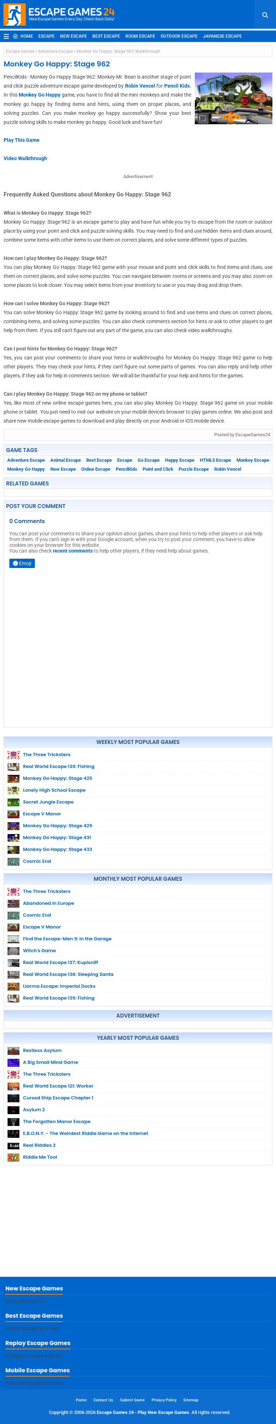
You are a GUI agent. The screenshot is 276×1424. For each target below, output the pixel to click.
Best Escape (106, 36)
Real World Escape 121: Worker (58, 1086)
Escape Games (20, 51)
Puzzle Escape (194, 469)
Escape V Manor (42, 813)
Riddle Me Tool (40, 1157)
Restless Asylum (42, 1050)
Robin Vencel (140, 86)
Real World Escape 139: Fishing (59, 766)
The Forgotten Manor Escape (57, 1121)
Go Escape (149, 460)
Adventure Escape (55, 51)
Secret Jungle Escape (48, 802)
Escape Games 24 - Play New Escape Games (143, 1412)
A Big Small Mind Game (50, 1062)
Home (23, 36)
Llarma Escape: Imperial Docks (59, 986)
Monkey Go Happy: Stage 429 (57, 825)
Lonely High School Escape (54, 790)
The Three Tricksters (46, 754)
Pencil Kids (177, 86)
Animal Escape (65, 460)
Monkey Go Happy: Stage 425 (57, 778)
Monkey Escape (252, 460)
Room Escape (140, 36)
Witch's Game (39, 950)
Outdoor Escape (179, 36)
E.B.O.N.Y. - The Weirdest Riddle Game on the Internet (85, 1133)
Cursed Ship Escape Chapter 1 (58, 1097)
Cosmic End (37, 861)
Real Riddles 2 (39, 1145)
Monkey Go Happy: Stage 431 (57, 837)
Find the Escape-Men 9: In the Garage (67, 938)
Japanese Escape (222, 36)
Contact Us (103, 1400)
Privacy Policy (164, 1400)
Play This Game (22, 140)
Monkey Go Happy (39, 95)
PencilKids (126, 469)
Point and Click (158, 469)
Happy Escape (179, 460)
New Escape (73, 36)
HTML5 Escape (215, 460)
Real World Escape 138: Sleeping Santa (68, 974)
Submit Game (132, 1400)
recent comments (73, 551)
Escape (46, 36)
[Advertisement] (138, 1223)
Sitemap (190, 1400)
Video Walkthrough (25, 158)
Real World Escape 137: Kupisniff (60, 962)
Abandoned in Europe (48, 903)
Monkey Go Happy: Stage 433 (57, 849)
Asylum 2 (34, 1109)
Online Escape (95, 469)
